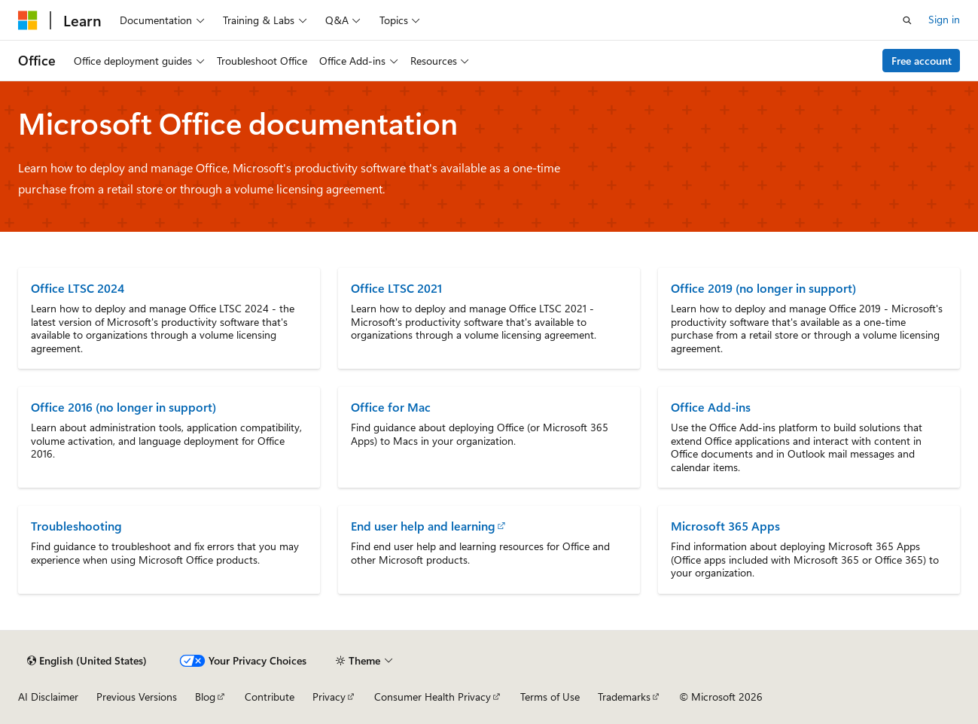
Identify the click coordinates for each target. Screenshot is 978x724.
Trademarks (624, 696)
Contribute (269, 696)
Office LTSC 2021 (396, 288)
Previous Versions (136, 696)
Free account (921, 60)
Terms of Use (550, 696)
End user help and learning (423, 526)
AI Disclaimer (48, 696)
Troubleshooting (76, 526)
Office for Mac (391, 407)
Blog (205, 696)
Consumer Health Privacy (432, 696)
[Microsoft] (28, 20)
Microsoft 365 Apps (725, 526)
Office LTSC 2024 (77, 288)
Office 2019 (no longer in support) (763, 288)
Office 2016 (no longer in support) (123, 407)
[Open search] (907, 20)
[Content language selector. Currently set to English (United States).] (87, 661)
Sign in (944, 19)
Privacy (329, 696)
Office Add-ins (711, 407)
